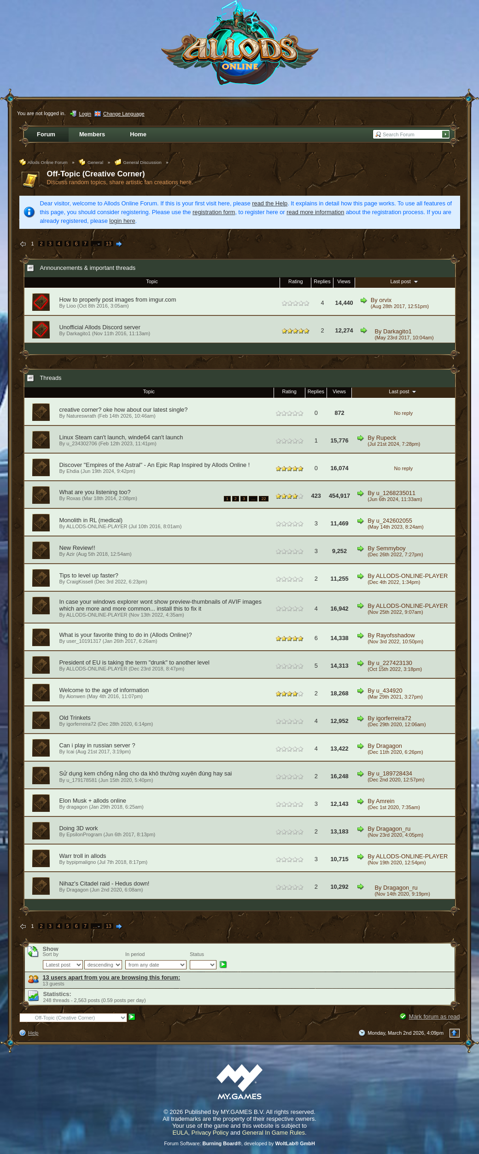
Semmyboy (391, 548)
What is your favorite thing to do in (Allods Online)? (125, 634)
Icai (70, 751)
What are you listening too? (95, 492)
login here (122, 220)
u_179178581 (81, 780)
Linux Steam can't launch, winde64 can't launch (121, 437)
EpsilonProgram (84, 834)
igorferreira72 (81, 724)
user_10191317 (83, 641)
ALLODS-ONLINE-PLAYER (97, 526)
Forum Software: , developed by (239, 1143)
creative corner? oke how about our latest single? (123, 409)
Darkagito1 (397, 331)
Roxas (73, 498)
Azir (70, 554)
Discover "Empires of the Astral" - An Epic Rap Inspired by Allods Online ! (154, 464)
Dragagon (389, 745)
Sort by (50, 954)
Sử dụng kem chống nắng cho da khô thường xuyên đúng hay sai (145, 773)
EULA (180, 1132)
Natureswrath (81, 416)
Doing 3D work (78, 828)
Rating (295, 281)
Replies (322, 281)
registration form (214, 212)
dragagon (77, 807)
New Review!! (77, 547)
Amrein (385, 801)
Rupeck (386, 437)
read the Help (269, 203)
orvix (385, 300)
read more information (315, 212)
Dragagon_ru (393, 828)
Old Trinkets (75, 717)
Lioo (71, 306)
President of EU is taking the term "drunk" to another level (134, 662)
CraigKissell (79, 581)
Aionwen (76, 696)
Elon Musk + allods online (92, 800)
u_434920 (389, 690)
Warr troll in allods (82, 855)
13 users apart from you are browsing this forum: (112, 977)
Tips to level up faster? (88, 575)
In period (135, 954)
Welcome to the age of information (104, 690)
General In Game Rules (273, 1132)
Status (197, 954)
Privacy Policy (210, 1132)
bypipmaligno (81, 862)
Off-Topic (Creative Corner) (96, 173)
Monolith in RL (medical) (91, 520)
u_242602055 (394, 520)
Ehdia (72, 471)
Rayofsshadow (395, 635)
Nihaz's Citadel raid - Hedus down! (104, 883)
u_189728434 (394, 773)
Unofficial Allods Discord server (99, 327)
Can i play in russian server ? (97, 745)
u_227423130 (394, 662)
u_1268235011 (395, 493)
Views (343, 281)
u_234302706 (81, 443)
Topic (152, 281)
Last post (405, 281)
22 (263, 498)
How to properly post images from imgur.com (117, 299)
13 (108, 243)
